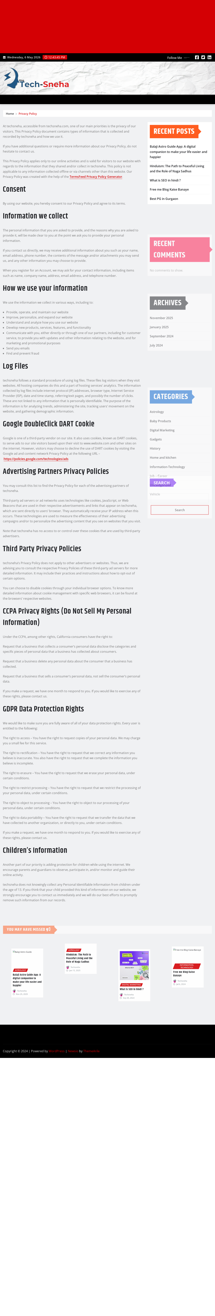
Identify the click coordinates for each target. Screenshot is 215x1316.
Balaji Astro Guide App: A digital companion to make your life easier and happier (178, 159)
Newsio (73, 1051)
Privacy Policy (28, 114)
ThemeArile (91, 1051)
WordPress (57, 1051)
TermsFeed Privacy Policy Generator (96, 249)
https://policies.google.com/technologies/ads (36, 531)
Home (10, 114)
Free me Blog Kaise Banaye (169, 197)
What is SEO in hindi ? (165, 188)
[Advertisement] (108, 26)
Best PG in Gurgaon (164, 206)
